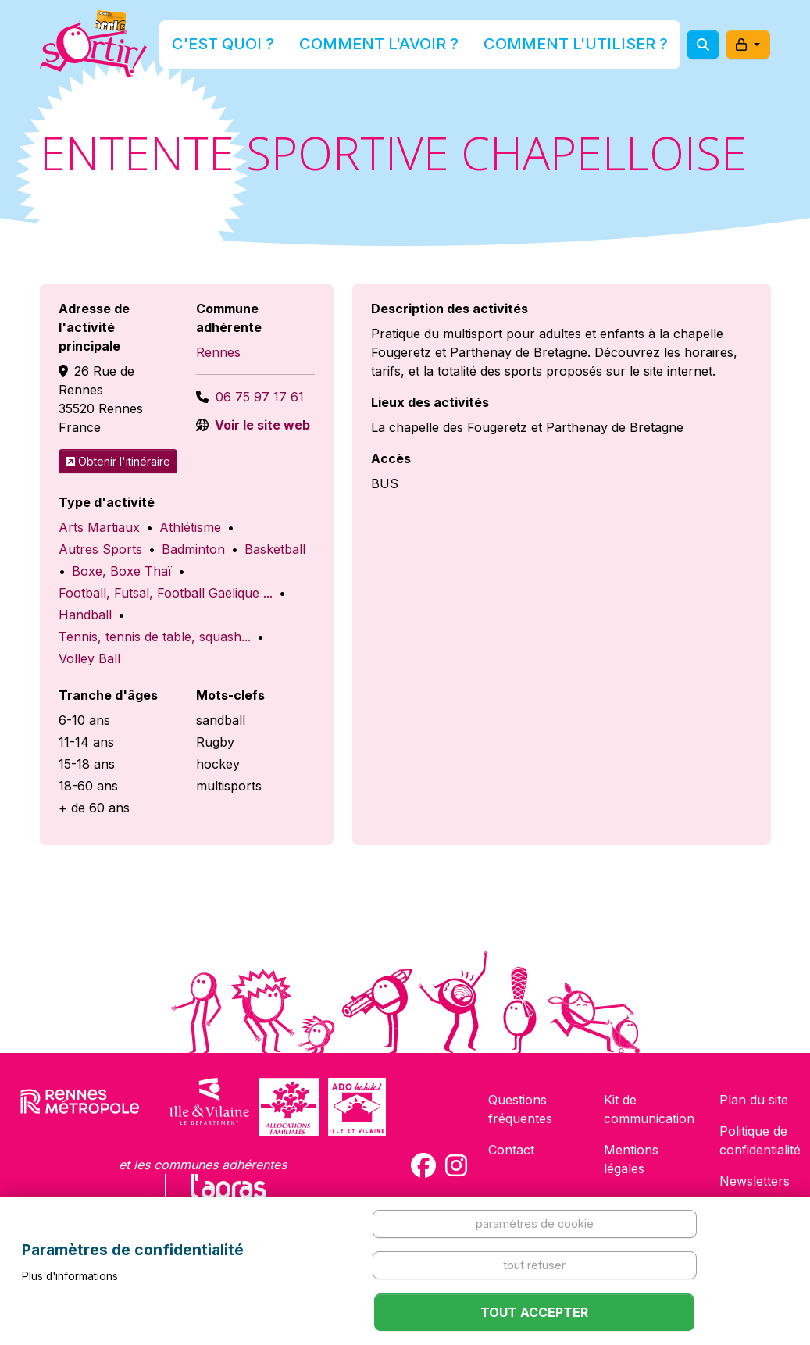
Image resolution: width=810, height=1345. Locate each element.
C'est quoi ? (281, 49)
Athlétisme (190, 527)
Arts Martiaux (99, 527)
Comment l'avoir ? (400, 49)
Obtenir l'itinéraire (118, 461)
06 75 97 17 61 (260, 397)
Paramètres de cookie (535, 1223)
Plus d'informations (70, 1276)
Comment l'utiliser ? (547, 49)
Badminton (193, 549)
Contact (511, 1150)
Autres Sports (100, 549)
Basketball (274, 549)
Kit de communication (649, 1109)
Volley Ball (89, 658)
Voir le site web (261, 425)
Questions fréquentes (520, 1109)
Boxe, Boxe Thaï (122, 571)
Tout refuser (534, 1265)
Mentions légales (631, 1159)
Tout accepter (534, 1312)
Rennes (218, 352)
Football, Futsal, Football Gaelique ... (166, 593)
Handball (85, 615)
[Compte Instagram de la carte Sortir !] (456, 1165)
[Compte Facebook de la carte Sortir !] (423, 1165)
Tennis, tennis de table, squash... (155, 636)
